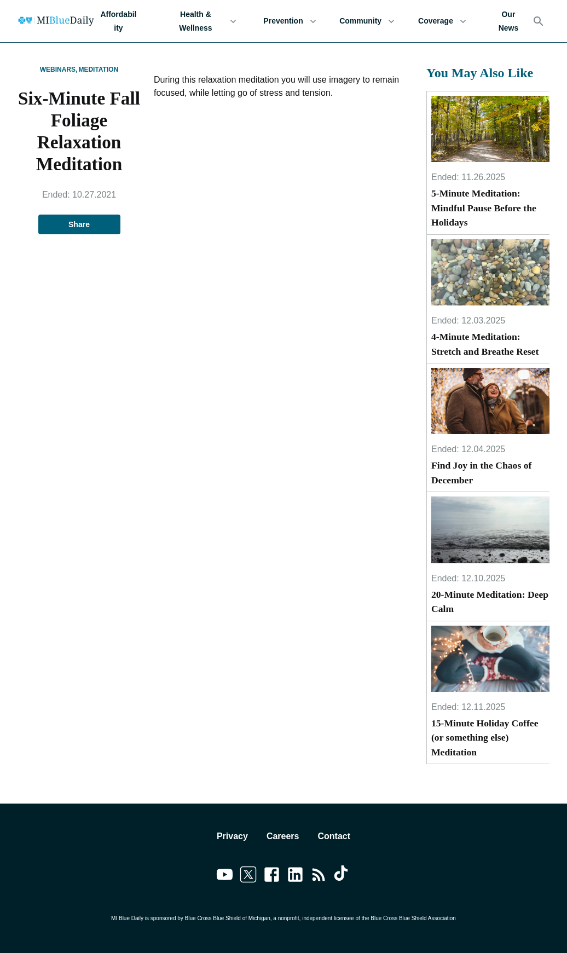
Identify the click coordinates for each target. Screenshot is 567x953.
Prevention (290, 21)
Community (367, 21)
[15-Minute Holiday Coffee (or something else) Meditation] (490, 659)
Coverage (442, 21)
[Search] (538, 21)
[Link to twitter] (248, 876)
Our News (508, 21)
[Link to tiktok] (342, 876)
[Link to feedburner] (318, 876)
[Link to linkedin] (295, 876)
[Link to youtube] (224, 876)
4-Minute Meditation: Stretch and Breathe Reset (485, 343)
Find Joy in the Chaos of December (481, 472)
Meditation (98, 69)
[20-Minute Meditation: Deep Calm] (490, 529)
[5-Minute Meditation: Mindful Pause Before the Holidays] (490, 129)
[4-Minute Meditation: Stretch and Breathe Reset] (490, 272)
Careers (283, 836)
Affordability (118, 21)
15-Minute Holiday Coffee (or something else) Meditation (484, 738)
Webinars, (59, 69)
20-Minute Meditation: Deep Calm (489, 601)
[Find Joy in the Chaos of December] (490, 401)
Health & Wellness (202, 21)
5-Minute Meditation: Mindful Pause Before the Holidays (483, 208)
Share (79, 225)
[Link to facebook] (271, 876)
